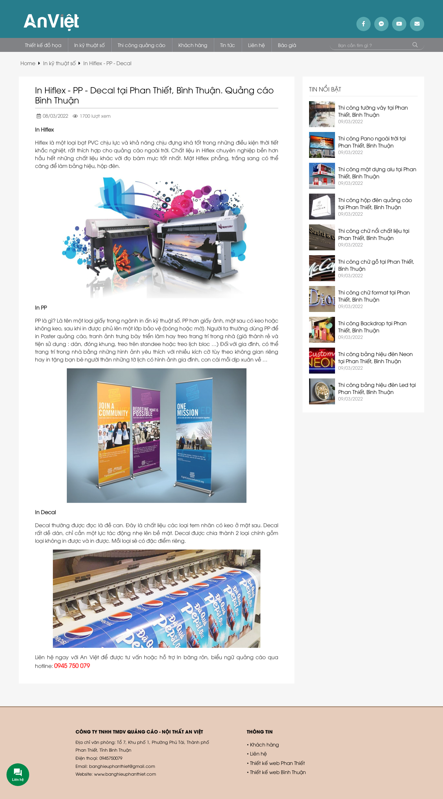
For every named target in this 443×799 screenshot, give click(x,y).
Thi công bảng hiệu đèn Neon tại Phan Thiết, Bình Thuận (375, 357)
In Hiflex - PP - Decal (107, 62)
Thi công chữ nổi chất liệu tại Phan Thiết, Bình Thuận (373, 234)
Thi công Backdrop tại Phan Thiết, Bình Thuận (372, 326)
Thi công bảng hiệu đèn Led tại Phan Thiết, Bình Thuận (377, 388)
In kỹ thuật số (59, 62)
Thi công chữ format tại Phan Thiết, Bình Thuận (374, 296)
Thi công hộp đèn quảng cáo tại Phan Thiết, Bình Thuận (375, 203)
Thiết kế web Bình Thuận (278, 772)
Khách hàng (264, 744)
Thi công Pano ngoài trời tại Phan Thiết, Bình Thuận (372, 142)
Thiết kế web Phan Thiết (277, 762)
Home (27, 62)
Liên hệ (258, 753)
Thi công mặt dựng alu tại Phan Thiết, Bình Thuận (377, 172)
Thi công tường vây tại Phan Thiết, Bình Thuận (373, 111)
